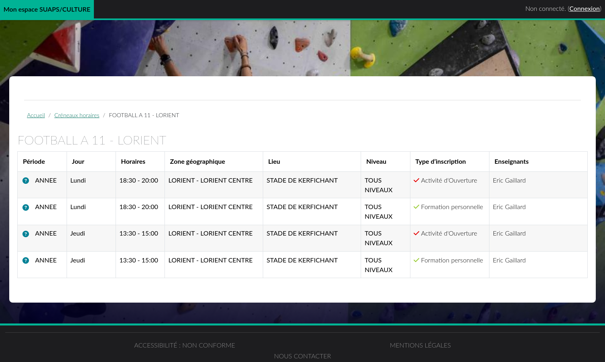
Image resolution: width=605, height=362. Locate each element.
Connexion (584, 8)
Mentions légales (302, 349)
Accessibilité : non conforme (151, 349)
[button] (41, 184)
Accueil (48, 117)
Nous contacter (453, 349)
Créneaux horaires (89, 117)
